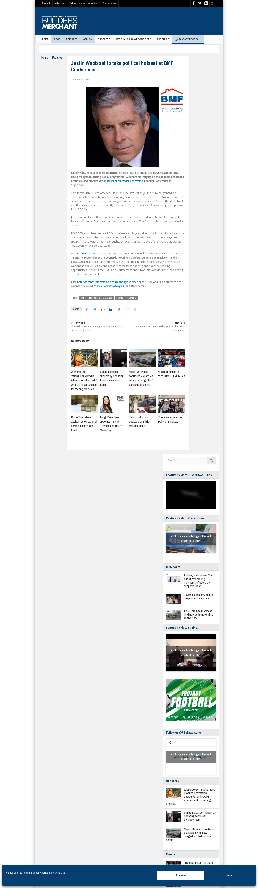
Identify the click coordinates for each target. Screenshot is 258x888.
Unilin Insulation (94, 253)
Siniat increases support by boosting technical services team (119, 378)
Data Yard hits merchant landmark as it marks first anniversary (198, 614)
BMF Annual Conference (108, 298)
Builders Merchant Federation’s (133, 181)
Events (127, 298)
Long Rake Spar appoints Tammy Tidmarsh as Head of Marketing (119, 423)
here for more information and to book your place (115, 282)
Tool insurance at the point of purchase (178, 419)
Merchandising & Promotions (133, 41)
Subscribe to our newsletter (83, 3)
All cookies (180, 875)
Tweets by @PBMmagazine (191, 757)
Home (45, 41)
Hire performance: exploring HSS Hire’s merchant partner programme (107, 326)
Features (71, 41)
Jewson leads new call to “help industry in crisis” (198, 596)
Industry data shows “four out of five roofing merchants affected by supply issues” (198, 581)
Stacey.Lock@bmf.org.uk (116, 286)
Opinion (87, 41)
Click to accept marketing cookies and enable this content (191, 539)
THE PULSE (163, 41)
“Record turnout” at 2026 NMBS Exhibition (179, 374)
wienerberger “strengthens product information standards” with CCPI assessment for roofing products (91, 380)
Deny (229, 875)
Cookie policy (109, 3)
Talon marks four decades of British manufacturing (147, 421)
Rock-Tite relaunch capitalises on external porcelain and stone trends (91, 423)
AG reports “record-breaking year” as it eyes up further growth (164, 326)
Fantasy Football (188, 39)
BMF (90, 298)
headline (139, 298)
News (57, 41)
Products (104, 41)
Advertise (59, 3)
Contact (46, 3)
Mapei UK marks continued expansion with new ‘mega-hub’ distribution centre (148, 378)
